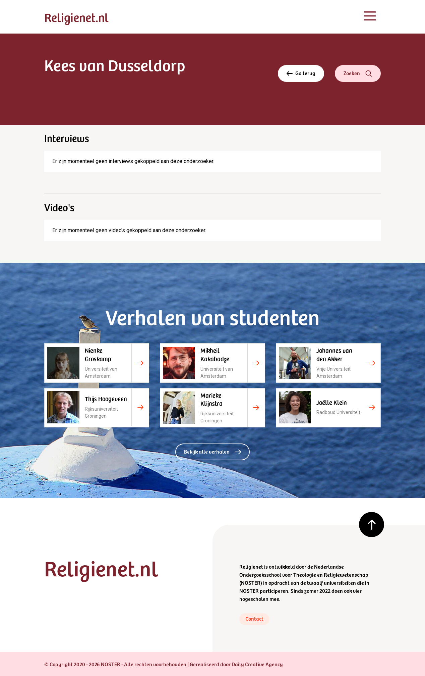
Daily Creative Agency (257, 664)
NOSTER (250, 582)
